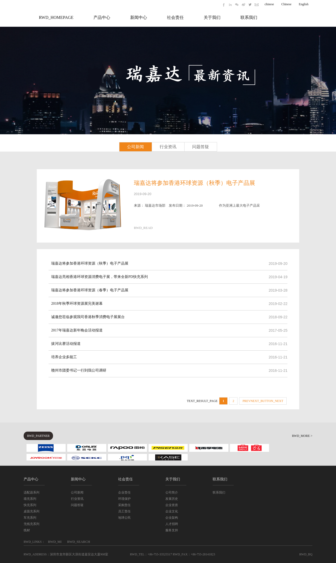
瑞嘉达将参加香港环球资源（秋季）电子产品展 (194, 183)
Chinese (286, 4)
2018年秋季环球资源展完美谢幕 (77, 303)
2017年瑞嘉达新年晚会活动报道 (77, 330)
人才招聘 (171, 524)
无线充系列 (31, 524)
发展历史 (171, 499)
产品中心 (101, 17)
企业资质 (171, 505)
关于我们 (212, 17)
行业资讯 (168, 146)
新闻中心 (138, 17)
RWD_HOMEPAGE (56, 17)
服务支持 (171, 530)
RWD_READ (143, 228)
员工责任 (124, 511)
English (303, 4)
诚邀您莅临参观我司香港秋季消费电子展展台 (88, 317)
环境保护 (124, 499)
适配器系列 (31, 492)
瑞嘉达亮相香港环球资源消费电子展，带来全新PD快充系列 (99, 277)
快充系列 (30, 505)
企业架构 (171, 517)
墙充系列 (30, 499)
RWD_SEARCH (78, 542)
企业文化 (171, 511)
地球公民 (124, 517)
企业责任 (124, 492)
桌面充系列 (31, 511)
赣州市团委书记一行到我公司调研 (78, 370)
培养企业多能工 (64, 357)
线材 (27, 530)
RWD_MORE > (302, 436)
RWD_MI (55, 542)
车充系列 (30, 517)
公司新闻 (135, 146)
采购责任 (124, 505)
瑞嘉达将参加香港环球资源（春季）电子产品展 (89, 290)
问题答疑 (200, 146)
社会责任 (175, 17)
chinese (269, 4)
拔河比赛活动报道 (66, 344)
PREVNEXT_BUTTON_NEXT (263, 401)
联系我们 (248, 17)
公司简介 (171, 492)
